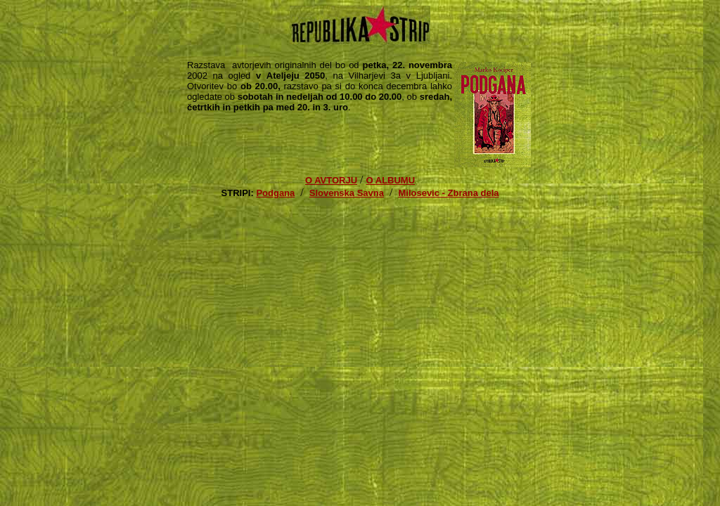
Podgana (275, 193)
